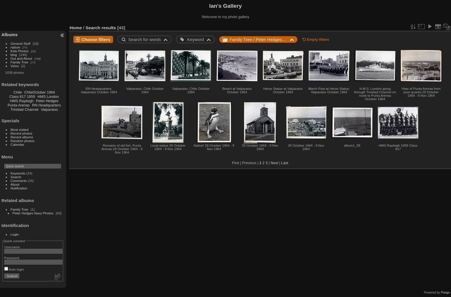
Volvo (15, 66)
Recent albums (22, 137)
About (15, 184)
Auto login (14, 269)
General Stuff (20, 43)
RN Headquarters (46, 105)
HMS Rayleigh (22, 101)
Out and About (21, 58)
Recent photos (22, 133)
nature (15, 47)
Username (12, 247)
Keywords (18, 173)
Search (16, 177)
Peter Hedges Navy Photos (33, 213)
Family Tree (19, 62)
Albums (9, 34)
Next (274, 163)
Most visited (19, 129)
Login (15, 234)
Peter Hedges (47, 101)
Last (284, 163)
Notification (19, 188)
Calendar (17, 144)
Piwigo (445, 292)
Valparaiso (49, 109)
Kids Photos (20, 51)
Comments (19, 181)
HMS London (48, 96)
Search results (101, 27)
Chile (18, 92)
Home (76, 27)
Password (11, 258)
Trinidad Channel (24, 109)
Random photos (23, 141)
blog (14, 55)
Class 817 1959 (22, 96)
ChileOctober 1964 (39, 92)
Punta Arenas (18, 105)
